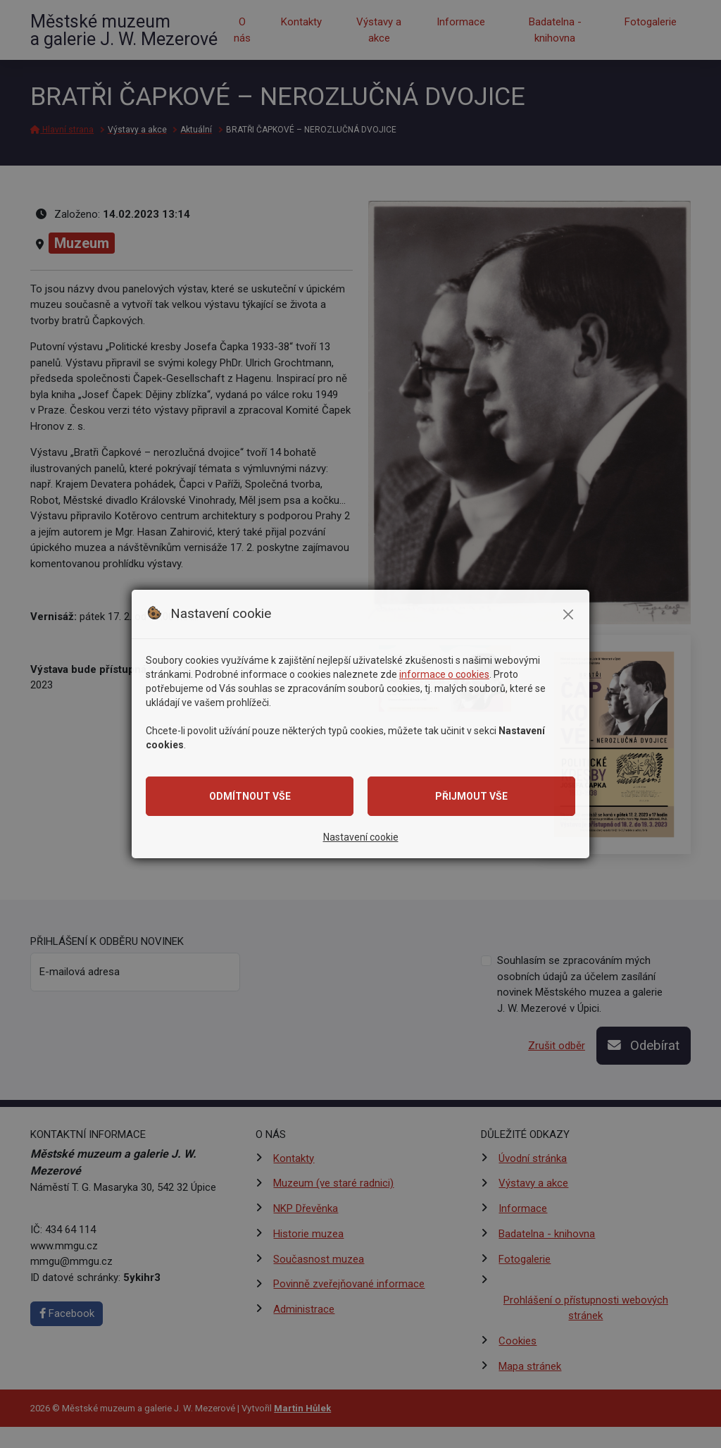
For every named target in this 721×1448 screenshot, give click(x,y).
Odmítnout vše (250, 796)
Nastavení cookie (361, 837)
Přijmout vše (471, 796)
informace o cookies (444, 674)
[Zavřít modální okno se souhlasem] (568, 614)
